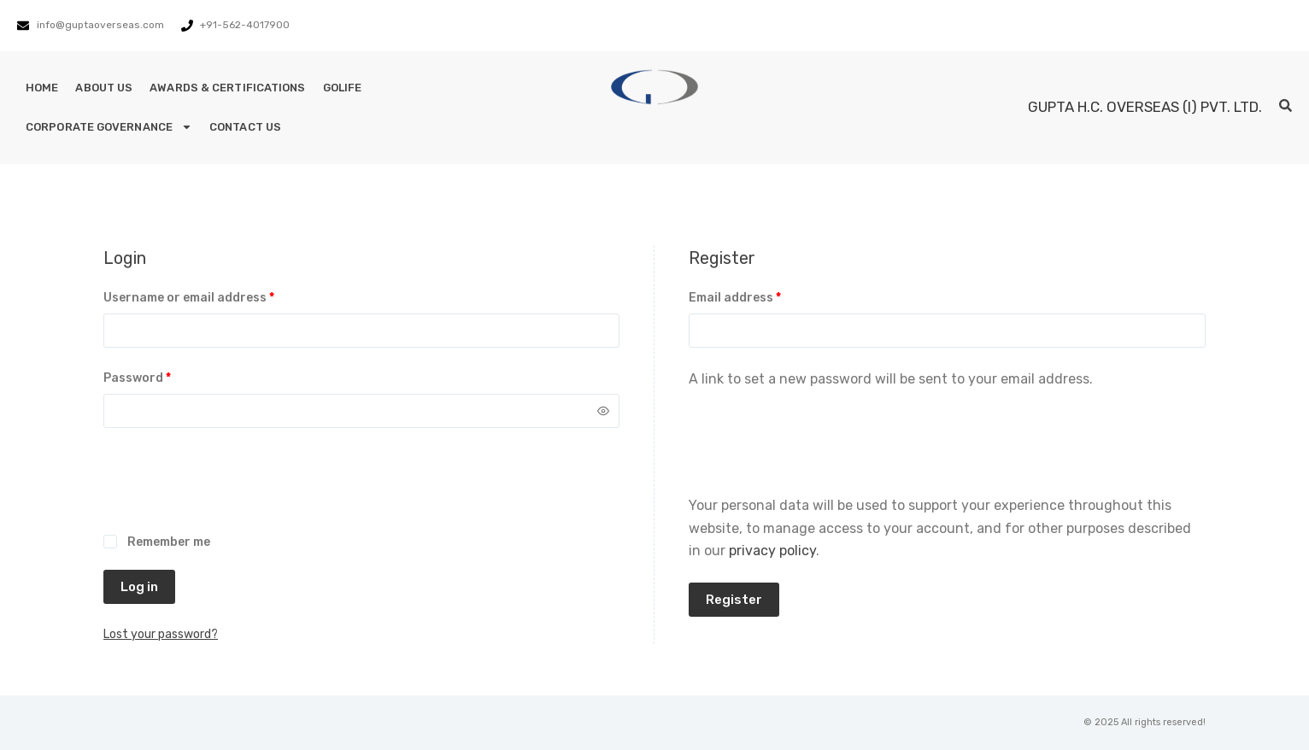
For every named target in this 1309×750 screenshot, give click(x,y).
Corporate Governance (109, 127)
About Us (103, 87)
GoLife (342, 87)
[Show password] (603, 411)
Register (734, 599)
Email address (762, 296)
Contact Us (245, 126)
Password (164, 376)
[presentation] (233, 490)
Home (42, 87)
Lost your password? (160, 634)
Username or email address (215, 296)
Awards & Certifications (227, 87)
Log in (139, 587)
